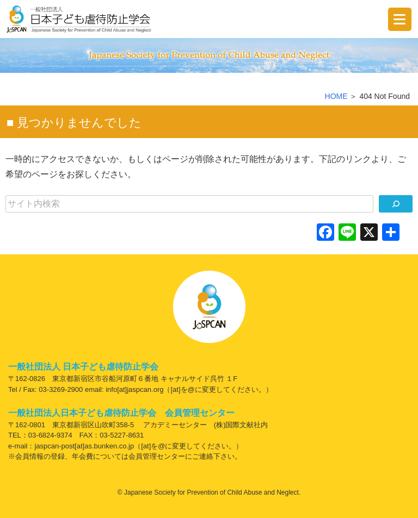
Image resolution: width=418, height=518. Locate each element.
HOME (336, 96)
